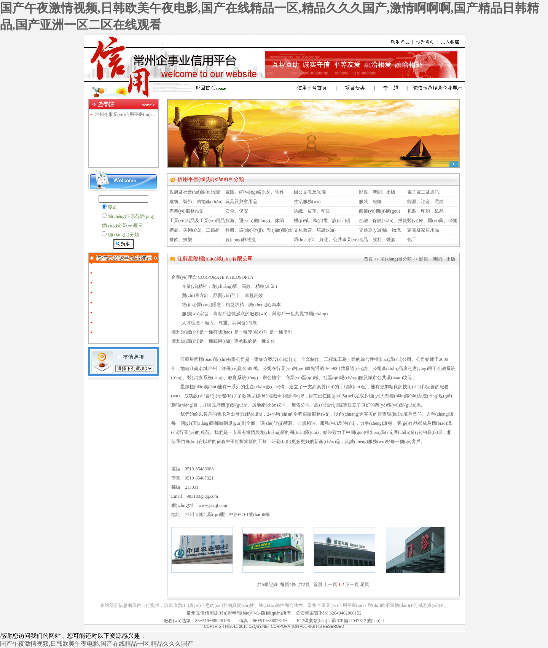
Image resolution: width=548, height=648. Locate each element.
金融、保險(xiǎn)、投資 (383, 220)
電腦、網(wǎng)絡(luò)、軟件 (254, 192)
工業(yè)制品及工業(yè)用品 (197, 220)
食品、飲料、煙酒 (377, 239)
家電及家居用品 (423, 230)
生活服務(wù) (307, 201)
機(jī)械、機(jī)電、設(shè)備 (322, 220)
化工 (411, 239)
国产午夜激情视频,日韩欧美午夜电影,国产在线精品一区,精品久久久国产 (96, 643)
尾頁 (364, 584)
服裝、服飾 (370, 201)
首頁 (368, 259)
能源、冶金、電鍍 (425, 201)
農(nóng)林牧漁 (240, 239)
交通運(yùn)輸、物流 (380, 230)
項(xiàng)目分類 (396, 259)
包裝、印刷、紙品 (425, 211)
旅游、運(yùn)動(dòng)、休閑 (254, 220)
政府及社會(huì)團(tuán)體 (195, 192)
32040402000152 (346, 613)
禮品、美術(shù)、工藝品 (194, 230)
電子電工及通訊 (423, 192)
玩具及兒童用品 (241, 201)
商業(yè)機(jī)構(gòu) (379, 211)
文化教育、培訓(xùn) (315, 230)
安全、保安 (236, 211)
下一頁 (352, 584)
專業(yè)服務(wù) (186, 211)
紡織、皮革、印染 (312, 211)
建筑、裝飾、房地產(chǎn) (196, 201)
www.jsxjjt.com (212, 505)
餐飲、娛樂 (180, 239)
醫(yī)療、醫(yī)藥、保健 (432, 220)
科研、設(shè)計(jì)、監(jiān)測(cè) (259, 230)
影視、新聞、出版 (377, 192)
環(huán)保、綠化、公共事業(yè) (326, 239)
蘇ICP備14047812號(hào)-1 (358, 620)
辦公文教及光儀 (310, 192)
